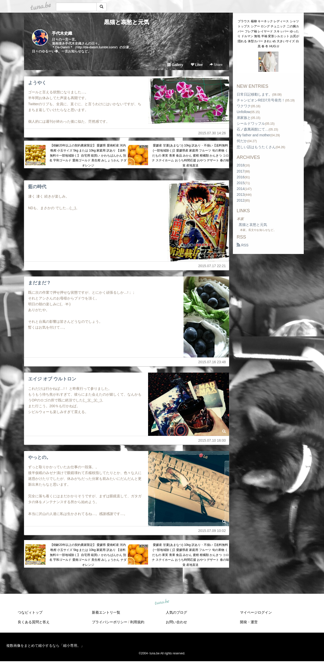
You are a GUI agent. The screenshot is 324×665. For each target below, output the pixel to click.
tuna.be (162, 602)
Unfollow (243, 112)
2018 (241, 165)
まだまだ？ (39, 282)
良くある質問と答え (34, 622)
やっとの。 (39, 457)
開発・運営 (249, 622)
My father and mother (253, 135)
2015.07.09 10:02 (212, 531)
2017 (241, 171)
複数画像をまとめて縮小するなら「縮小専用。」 (45, 645)
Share (216, 65)
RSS (243, 245)
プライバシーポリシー (109, 622)
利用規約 (137, 622)
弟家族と (244, 118)
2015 (241, 183)
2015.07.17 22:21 (212, 266)
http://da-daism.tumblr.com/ (96, 47)
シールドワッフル (251, 123)
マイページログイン (256, 612)
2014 (241, 189)
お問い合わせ (176, 622)
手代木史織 (62, 33)
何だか (242, 141)
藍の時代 (37, 186)
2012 (241, 200)
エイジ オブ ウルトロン (52, 378)
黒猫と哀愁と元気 (126, 22)
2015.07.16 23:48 (212, 362)
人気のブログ (176, 612)
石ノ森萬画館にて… (253, 129)
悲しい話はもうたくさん (256, 147)
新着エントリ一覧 (106, 612)
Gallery (175, 65)
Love (197, 65)
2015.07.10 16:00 (212, 440)
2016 (241, 177)
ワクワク (244, 106)
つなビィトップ (30, 612)
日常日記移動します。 (254, 94)
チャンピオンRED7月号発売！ (261, 100)
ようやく (37, 82)
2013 (241, 194)
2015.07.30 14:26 (212, 133)
